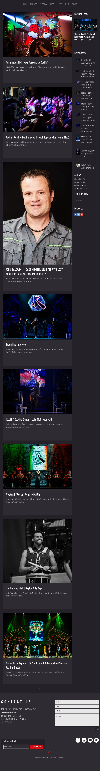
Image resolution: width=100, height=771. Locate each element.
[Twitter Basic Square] (78, 214)
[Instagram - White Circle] (84, 740)
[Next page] (44, 688)
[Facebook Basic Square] (75, 214)
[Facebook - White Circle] (78, 740)
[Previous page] (31, 688)
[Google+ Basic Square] (82, 214)
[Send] (97, 729)
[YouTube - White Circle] (90, 740)
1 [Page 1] (35, 688)
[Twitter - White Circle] (96, 740)
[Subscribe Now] (36, 747)
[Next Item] (93, 25)
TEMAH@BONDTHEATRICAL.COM (13, 719)
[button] (67, 4)
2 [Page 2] (39, 688)
